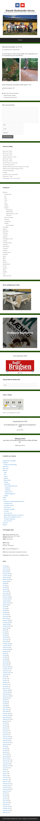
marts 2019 (5, 731)
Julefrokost (8, 215)
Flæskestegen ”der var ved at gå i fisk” (11, 178)
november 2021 (6, 668)
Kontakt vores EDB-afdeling (10, 464)
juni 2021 (5, 678)
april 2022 (5, 659)
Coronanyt (5, 235)
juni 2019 (5, 725)
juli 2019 (5, 723)
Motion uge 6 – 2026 (7, 176)
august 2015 (6, 812)
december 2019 (6, 713)
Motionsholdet (7, 480)
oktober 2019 (6, 717)
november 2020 (6, 692)
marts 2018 (5, 754)
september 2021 (6, 672)
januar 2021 (5, 688)
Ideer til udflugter (10, 225)
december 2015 (6, 806)
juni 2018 (5, 748)
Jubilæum (5, 250)
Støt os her (5, 522)
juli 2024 (5, 606)
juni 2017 (5, 771)
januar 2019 (5, 734)
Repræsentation (6, 264)
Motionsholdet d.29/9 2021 (10, 97)
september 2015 (6, 810)
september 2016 (6, 789)
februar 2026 (6, 569)
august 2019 (6, 721)
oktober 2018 (6, 740)
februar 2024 (6, 616)
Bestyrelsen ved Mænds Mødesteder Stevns (14, 501)
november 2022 (6, 645)
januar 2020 (5, 711)
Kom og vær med (8, 513)
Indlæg (4, 497)
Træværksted (7, 221)
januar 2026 (5, 571)
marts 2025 (5, 591)
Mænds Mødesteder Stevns (20, 10)
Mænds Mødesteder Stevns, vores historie (14, 515)
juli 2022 (5, 653)
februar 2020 (6, 709)
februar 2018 (6, 756)
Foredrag (5, 240)
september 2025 (6, 579)
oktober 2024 (6, 601)
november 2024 (6, 599)
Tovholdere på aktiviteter (9, 519)
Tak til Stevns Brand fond (8, 164)
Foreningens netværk (9, 505)
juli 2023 (5, 630)
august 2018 (6, 744)
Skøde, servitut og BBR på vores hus (12, 517)
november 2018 (6, 738)
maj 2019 (5, 727)
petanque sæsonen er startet (9, 157)
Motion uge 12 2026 (7, 155)
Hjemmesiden (6, 246)
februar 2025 (6, 593)
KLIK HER (20, 430)
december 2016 (6, 783)
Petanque (6, 219)
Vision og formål (8, 521)
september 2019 (6, 719)
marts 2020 (5, 707)
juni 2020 (5, 701)
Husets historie (7, 507)
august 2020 (6, 698)
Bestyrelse (5, 233)
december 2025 (6, 573)
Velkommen (5, 466)
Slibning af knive (20, 445)
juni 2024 (5, 608)
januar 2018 (5, 758)
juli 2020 (5, 700)
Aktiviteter (6, 93)
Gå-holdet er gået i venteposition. (10, 174)
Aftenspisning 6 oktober (10, 95)
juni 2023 (5, 632)
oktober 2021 (6, 670)
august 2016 (6, 791)
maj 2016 (5, 797)
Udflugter (6, 223)
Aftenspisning (9, 209)
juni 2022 (5, 655)
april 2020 (5, 705)
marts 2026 (5, 568)
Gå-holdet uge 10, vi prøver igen (10, 162)
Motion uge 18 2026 (7, 153)
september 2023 (6, 626)
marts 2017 (5, 777)
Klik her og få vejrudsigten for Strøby (11, 412)
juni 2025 (5, 585)
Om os (4, 499)
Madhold (6, 207)
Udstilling (5, 272)
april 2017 (5, 775)
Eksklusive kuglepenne (10, 493)
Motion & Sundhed (13, 93)
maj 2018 (5, 750)
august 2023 (6, 628)
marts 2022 (5, 661)
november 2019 (6, 715)
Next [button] (32, 371)
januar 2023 (5, 641)
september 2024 (6, 603)
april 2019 (5, 729)
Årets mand (5, 468)
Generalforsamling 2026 (8, 170)
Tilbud (4, 270)
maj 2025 (5, 587)
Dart (5, 196)
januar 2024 (5, 618)
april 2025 (5, 589)
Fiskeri (5, 200)
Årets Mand (5, 231)
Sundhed (5, 268)
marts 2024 (5, 614)
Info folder (6, 511)
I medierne (5, 248)
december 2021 (6, 666)
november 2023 (6, 622)
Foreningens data (8, 503)
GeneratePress (33, 818)
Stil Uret (4, 266)
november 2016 (6, 785)
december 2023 (6, 620)
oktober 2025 (6, 577)
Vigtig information (7, 275)
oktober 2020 (6, 694)
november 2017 (6, 762)
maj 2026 (5, 566)
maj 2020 (5, 703)
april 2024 (5, 612)
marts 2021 (5, 684)
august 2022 (6, 651)
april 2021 (5, 682)
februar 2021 (6, 686)
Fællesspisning (9, 211)
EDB (5, 198)
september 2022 (6, 649)
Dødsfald (5, 237)
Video (4, 273)
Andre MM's (5, 227)
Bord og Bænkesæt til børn (11, 486)
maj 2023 (5, 634)
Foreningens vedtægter (9, 509)
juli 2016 (5, 793)
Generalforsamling (7, 242)
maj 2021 (5, 680)
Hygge (5, 204)
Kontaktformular (6, 252)
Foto (5, 202)
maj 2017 (5, 773)
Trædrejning (7, 489)
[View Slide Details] (20, 365)
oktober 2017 (6, 763)
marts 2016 (5, 800)
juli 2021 (5, 676)
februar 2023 (6, 639)
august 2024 (6, 604)
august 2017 (6, 767)
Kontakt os (5, 462)
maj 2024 (5, 610)
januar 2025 (5, 595)
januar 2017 (5, 781)
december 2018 (6, 736)
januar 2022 (5, 665)
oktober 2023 (6, 624)
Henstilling (5, 244)
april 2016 (5, 798)
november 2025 (6, 575)
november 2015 (6, 808)
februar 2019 (6, 732)
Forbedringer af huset (8, 238)
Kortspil (6, 206)
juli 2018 (5, 746)
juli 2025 (5, 583)
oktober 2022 (6, 647)
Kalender (5, 524)
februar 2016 (6, 802)
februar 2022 (6, 663)
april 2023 (5, 635)
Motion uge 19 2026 (7, 151)
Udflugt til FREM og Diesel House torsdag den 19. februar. (16, 166)
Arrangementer (7, 194)
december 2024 (6, 597)
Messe (4, 256)
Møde (4, 258)
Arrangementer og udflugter (9, 460)
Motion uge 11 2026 (7, 159)
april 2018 (5, 752)
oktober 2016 (6, 787)
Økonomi (5, 262)
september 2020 (6, 696)
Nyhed (4, 260)
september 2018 (6, 742)
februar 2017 (6, 779)
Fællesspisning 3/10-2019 (12, 213)
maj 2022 (5, 657)
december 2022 (6, 643)
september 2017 (6, 765)
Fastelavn (5, 172)
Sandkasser (7, 488)
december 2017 (6, 760)
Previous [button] (8, 371)
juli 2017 (5, 769)
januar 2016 (5, 804)
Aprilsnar (5, 229)
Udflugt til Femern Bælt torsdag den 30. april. (13, 168)
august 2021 (6, 674)
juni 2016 (5, 795)
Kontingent (5, 254)
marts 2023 (5, 637)
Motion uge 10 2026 (7, 160)
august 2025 (6, 581)
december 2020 (6, 690)
